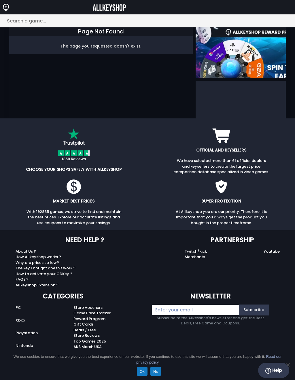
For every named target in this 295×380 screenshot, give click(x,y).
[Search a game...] (147, 20)
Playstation (27, 333)
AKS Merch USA (87, 346)
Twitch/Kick (196, 251)
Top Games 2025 (89, 341)
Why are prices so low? (37, 262)
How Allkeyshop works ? (38, 257)
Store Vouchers (88, 307)
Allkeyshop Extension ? (37, 285)
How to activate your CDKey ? (44, 274)
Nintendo (24, 345)
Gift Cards (83, 324)
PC (18, 307)
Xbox (20, 320)
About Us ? (26, 251)
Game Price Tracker (92, 313)
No (155, 371)
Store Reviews (86, 335)
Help (273, 370)
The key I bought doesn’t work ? (45, 268)
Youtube (272, 251)
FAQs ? (22, 279)
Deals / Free (84, 330)
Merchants (195, 257)
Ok (142, 371)
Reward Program (89, 319)
